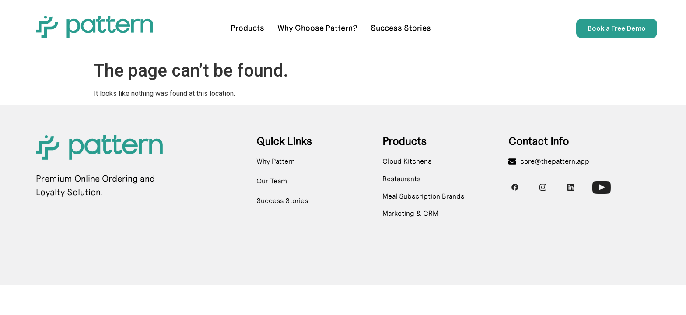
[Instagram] (543, 187)
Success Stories (401, 28)
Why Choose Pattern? (317, 28)
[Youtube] (599, 184)
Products (247, 28)
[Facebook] (515, 187)
